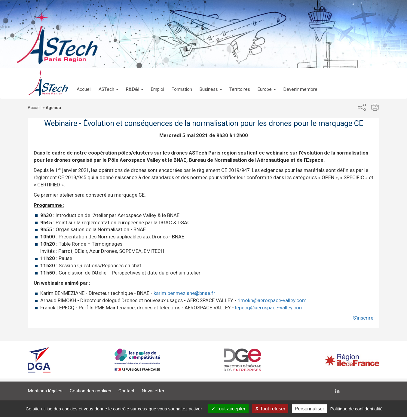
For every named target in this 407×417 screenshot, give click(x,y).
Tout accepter (228, 408)
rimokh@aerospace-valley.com (272, 300)
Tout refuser (270, 408)
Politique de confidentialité (356, 408)
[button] (108, 83)
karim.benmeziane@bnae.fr (184, 293)
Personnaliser (309, 408)
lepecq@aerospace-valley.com (269, 308)
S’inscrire (363, 318)
